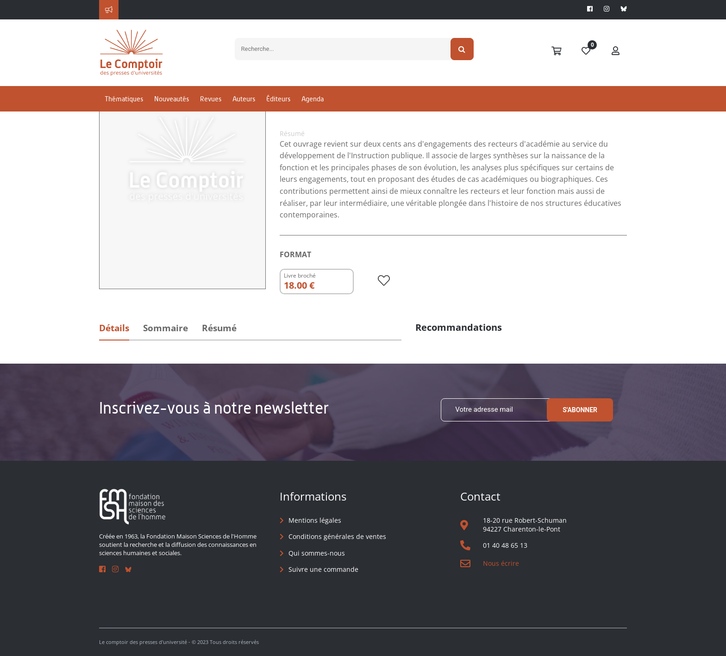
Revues (210, 99)
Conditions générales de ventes (337, 536)
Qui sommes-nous (316, 553)
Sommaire (165, 328)
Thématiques (124, 99)
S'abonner (580, 410)
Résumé (219, 328)
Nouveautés (171, 99)
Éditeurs (278, 99)
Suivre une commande (323, 569)
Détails (114, 328)
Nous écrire (501, 563)
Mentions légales (314, 520)
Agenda (312, 99)
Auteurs (243, 99)
